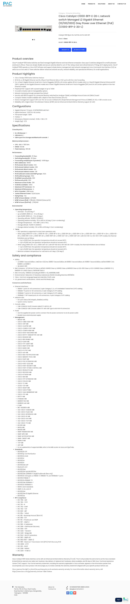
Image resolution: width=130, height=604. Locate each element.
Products (91, 4)
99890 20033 (85, 587)
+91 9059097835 (75, 587)
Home (83, 4)
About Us (111, 4)
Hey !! (118, 599)
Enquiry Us (64, 50)
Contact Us (121, 4)
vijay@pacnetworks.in (76, 589)
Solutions (101, 4)
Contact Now (79, 50)
